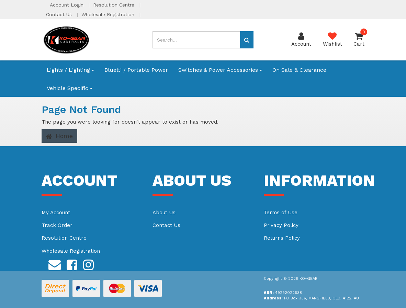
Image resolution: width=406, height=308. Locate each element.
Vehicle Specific (69, 88)
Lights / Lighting (70, 70)
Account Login (67, 5)
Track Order (57, 225)
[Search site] (246, 39)
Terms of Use (280, 212)
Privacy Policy (281, 225)
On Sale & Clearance (299, 70)
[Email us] (54, 264)
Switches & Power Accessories (220, 70)
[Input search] (196, 39)
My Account (56, 212)
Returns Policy (282, 238)
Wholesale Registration (108, 14)
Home (59, 136)
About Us (164, 212)
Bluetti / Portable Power (136, 70)
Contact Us (60, 14)
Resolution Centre (114, 5)
